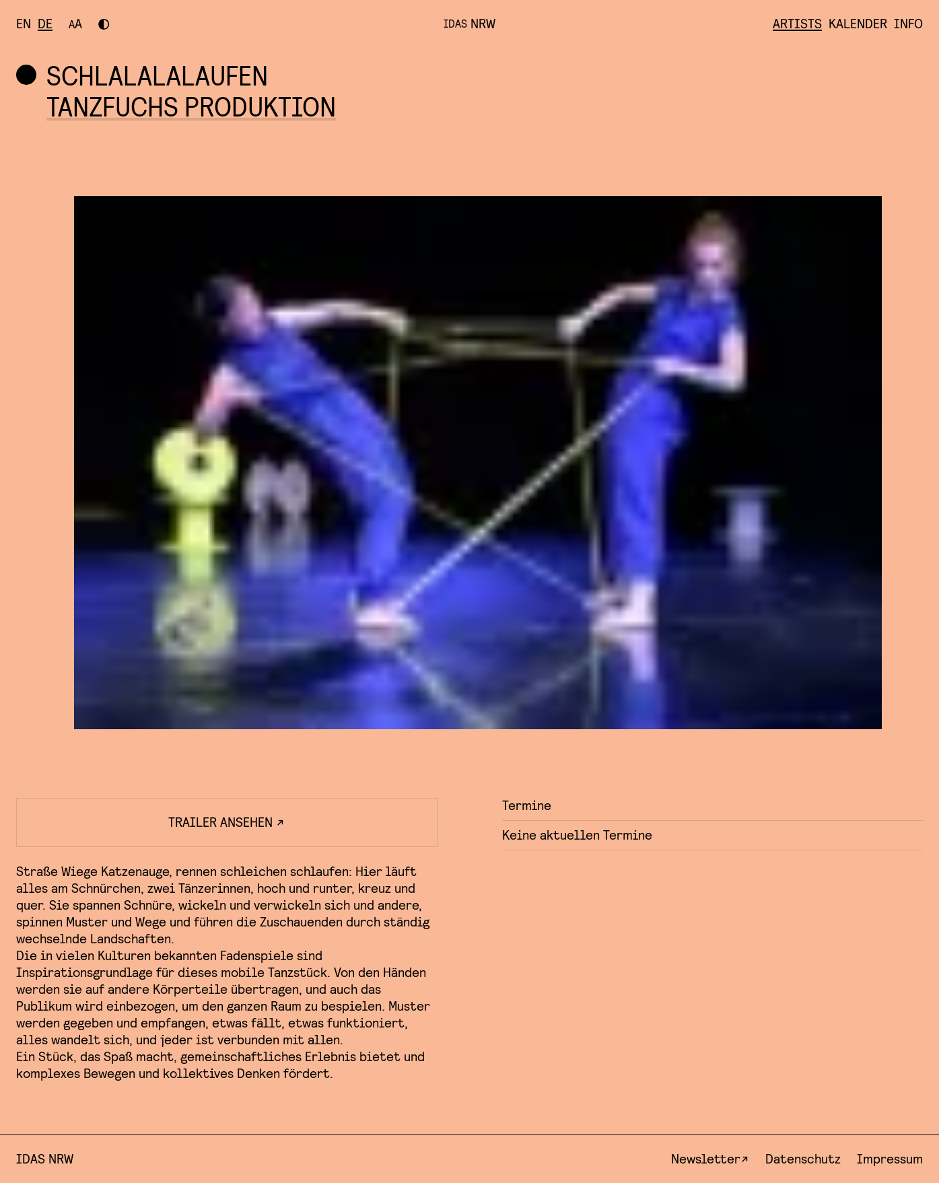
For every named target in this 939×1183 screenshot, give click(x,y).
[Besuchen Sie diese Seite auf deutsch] (45, 24)
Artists (797, 24)
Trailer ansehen (226, 822)
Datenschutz (803, 1159)
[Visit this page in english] (23, 24)
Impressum (890, 1159)
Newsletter (705, 1159)
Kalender (858, 24)
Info (908, 24)
